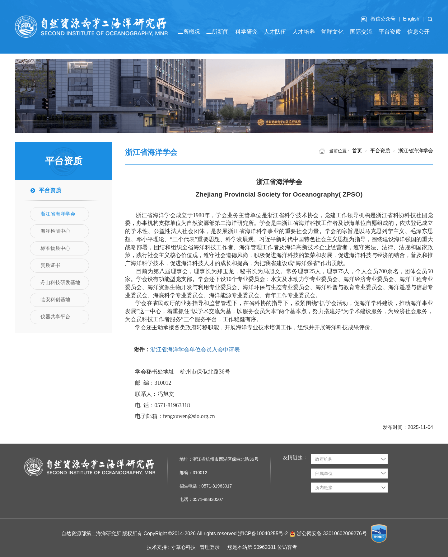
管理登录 (210, 547)
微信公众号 (383, 18)
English (411, 18)
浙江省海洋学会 (415, 150)
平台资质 (379, 150)
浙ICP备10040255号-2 (263, 533)
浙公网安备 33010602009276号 (332, 533)
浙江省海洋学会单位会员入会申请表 (195, 349)
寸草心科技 (183, 547)
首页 (357, 150)
